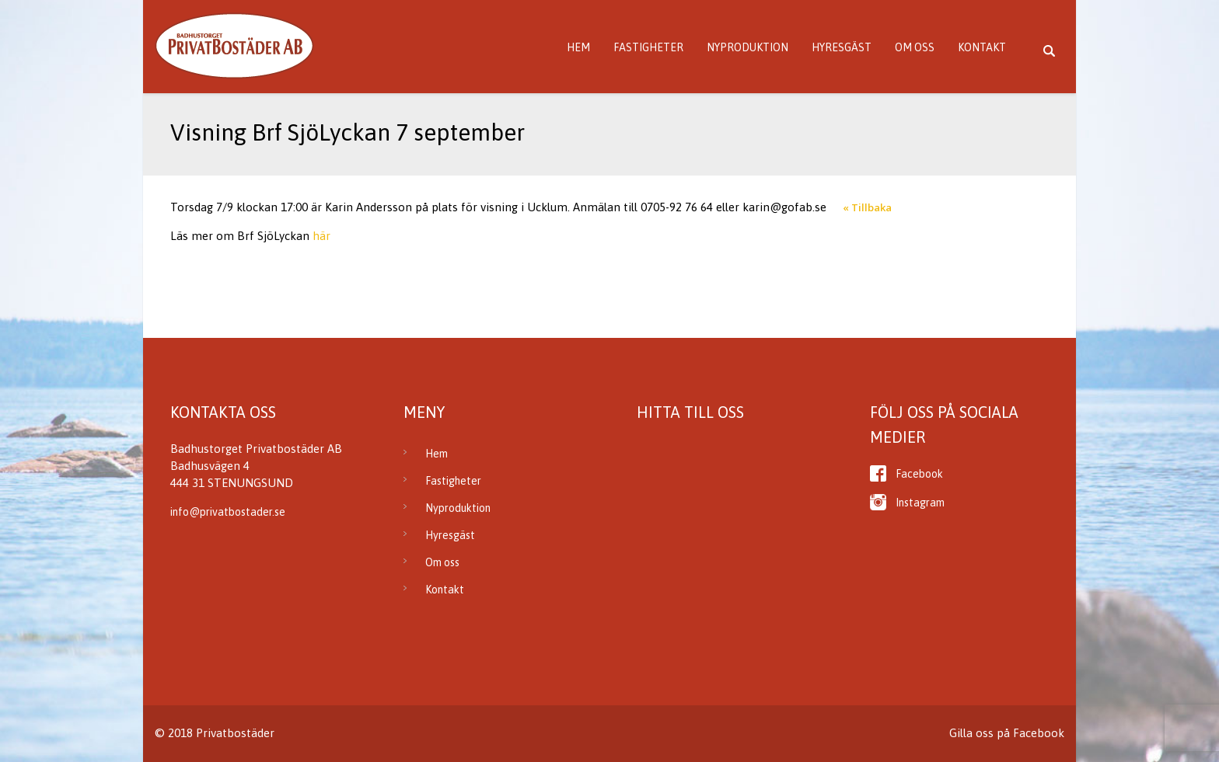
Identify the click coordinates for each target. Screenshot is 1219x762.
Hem (578, 47)
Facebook (919, 474)
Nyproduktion (747, 47)
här (321, 235)
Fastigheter (648, 47)
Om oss (914, 47)
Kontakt (982, 47)
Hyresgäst (841, 47)
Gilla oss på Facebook (1006, 732)
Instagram (920, 502)
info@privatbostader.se (227, 512)
